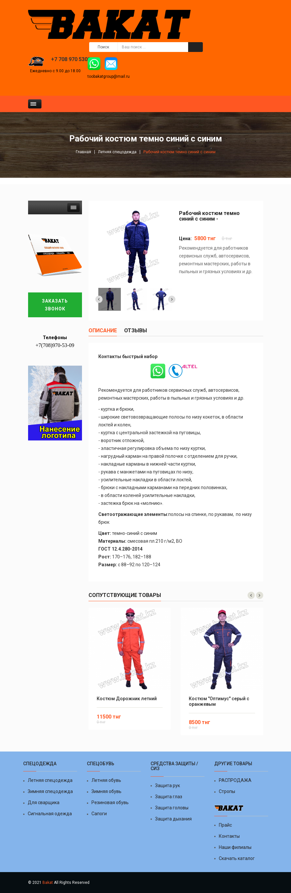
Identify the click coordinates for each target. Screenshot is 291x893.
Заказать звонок (55, 304)
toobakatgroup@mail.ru (109, 76)
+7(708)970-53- (52, 345)
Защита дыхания (173, 818)
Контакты (229, 836)
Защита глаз (168, 796)
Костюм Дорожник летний (127, 698)
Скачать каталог (237, 858)
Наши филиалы (235, 847)
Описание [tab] (103, 330)
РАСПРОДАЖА (235, 780)
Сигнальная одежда (50, 813)
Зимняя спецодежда (50, 791)
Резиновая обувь (110, 802)
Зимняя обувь (106, 791)
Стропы (227, 791)
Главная (83, 152)
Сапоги (99, 813)
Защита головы (171, 807)
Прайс (225, 825)
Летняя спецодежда (117, 152)
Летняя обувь (106, 780)
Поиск (103, 47)
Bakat (47, 882)
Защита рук (167, 785)
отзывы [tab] (135, 330)
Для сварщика (43, 802)
